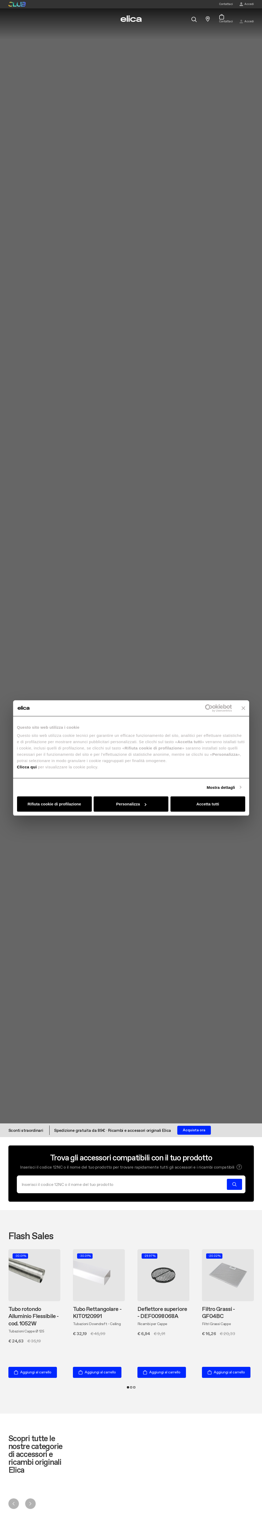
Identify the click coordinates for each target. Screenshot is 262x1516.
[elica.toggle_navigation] (11, 19)
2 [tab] (131, 1387)
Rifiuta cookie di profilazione (54, 804)
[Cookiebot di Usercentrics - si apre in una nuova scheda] (209, 708)
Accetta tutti (207, 804)
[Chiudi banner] (243, 708)
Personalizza (131, 804)
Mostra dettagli (221, 787)
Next (30, 1504)
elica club (17, 4)
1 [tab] (128, 1387)
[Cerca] (123, 1184)
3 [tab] (134, 1387)
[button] (239, 1167)
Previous (13, 1504)
